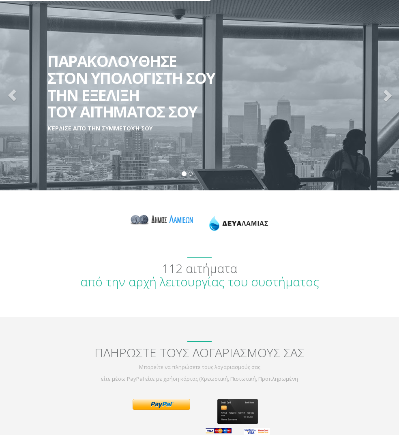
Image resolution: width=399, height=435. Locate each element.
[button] (12, 95)
